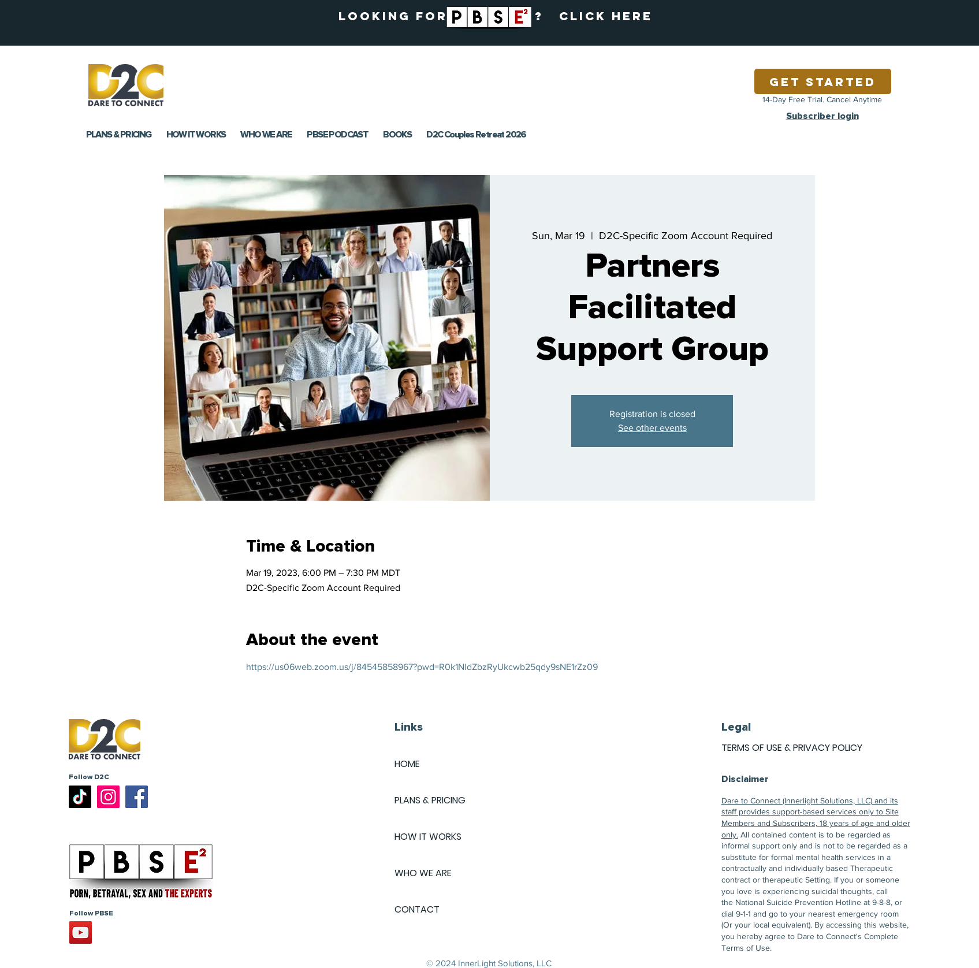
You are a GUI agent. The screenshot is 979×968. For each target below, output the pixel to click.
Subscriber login (822, 116)
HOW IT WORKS (427, 836)
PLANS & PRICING (430, 800)
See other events (652, 428)
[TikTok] (80, 796)
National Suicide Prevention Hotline (798, 902)
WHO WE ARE (423, 873)
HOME (407, 763)
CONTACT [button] (417, 909)
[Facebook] (136, 796)
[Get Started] (822, 81)
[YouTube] (80, 932)
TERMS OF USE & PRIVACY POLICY (791, 747)
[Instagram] (108, 796)
